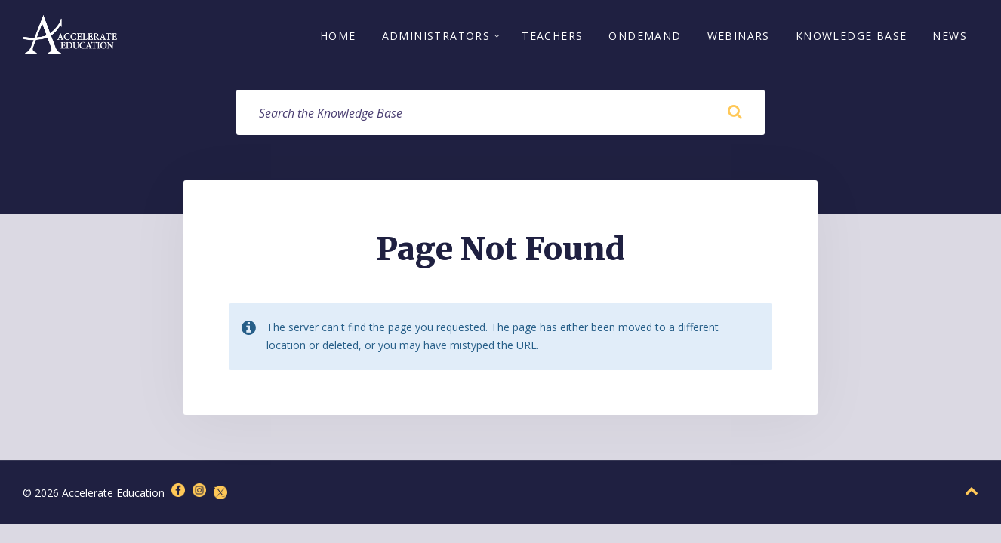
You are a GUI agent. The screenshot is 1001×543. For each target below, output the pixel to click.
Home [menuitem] (338, 36)
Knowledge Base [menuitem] (851, 36)
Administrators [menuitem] (436, 36)
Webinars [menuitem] (738, 36)
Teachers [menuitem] (552, 36)
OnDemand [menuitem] (644, 36)
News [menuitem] (949, 36)
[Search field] (500, 112)
